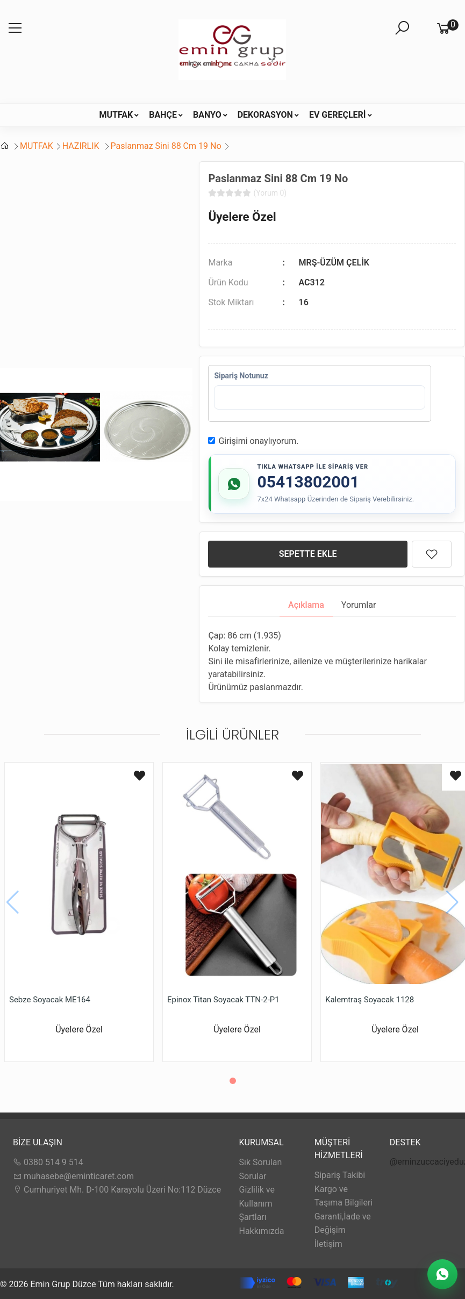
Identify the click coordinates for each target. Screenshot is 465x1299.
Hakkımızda (261, 1231)
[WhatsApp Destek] (442, 1274)
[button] (233, 1081)
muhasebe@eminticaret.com (73, 1176)
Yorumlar (358, 605)
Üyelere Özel (242, 217)
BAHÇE (163, 115)
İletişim (328, 1244)
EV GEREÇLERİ (337, 115)
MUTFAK (116, 115)
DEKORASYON (265, 115)
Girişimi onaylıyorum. (258, 441)
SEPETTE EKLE (308, 554)
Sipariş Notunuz (241, 375)
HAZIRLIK (82, 146)
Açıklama (306, 605)
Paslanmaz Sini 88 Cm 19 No (166, 146)
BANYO (207, 115)
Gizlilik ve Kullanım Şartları (257, 1203)
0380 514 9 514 (48, 1162)
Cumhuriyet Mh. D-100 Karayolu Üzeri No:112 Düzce (117, 1190)
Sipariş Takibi (340, 1175)
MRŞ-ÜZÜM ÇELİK (334, 262)
